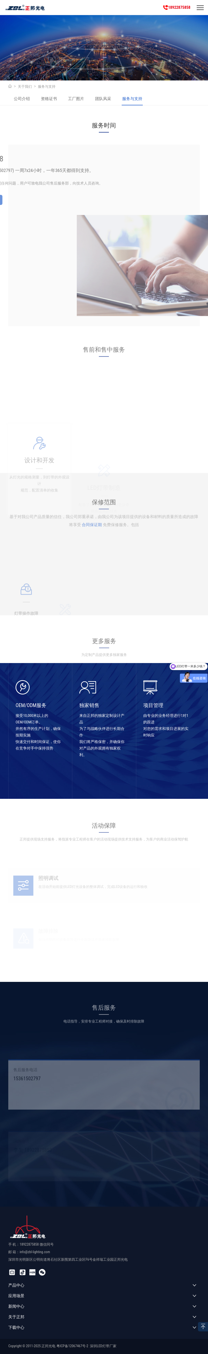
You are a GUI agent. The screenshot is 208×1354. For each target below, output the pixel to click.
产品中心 (16, 1285)
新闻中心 (16, 1306)
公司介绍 (22, 98)
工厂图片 (76, 98)
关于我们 (25, 86)
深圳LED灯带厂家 (103, 1346)
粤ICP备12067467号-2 (72, 1346)
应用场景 (16, 1295)
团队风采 (103, 98)
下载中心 (16, 1327)
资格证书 (49, 98)
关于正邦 (16, 1317)
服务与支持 (46, 86)
